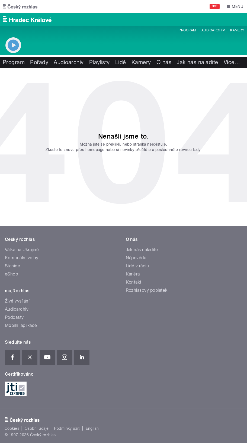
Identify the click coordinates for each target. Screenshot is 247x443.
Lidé (120, 62)
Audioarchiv (213, 30)
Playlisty (99, 62)
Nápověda (136, 257)
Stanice (12, 265)
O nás (163, 62)
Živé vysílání (17, 301)
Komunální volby (21, 257)
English (92, 428)
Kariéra (133, 274)
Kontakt (134, 282)
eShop (11, 274)
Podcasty (14, 317)
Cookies (12, 428)
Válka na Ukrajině (22, 249)
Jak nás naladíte (197, 62)
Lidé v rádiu (137, 265)
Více (232, 62)
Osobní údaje (37, 428)
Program (187, 30)
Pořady (39, 62)
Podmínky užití (67, 428)
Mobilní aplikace (21, 325)
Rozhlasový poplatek (147, 290)
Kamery (237, 30)
